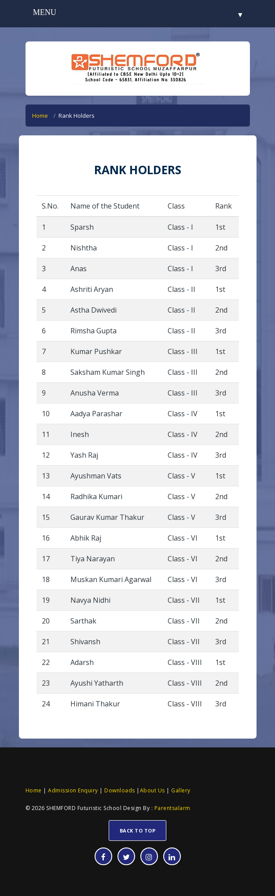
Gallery (180, 790)
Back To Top (138, 830)
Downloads (119, 790)
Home (40, 115)
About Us (152, 790)
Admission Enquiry (73, 790)
